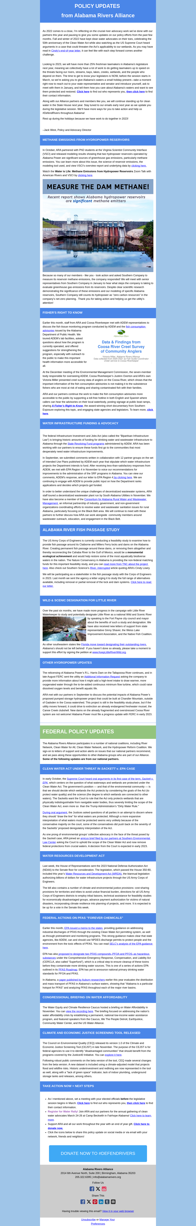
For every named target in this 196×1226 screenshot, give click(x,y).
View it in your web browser (118, 1211)
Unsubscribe (88, 1219)
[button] (98, 1153)
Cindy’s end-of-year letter (65, 50)
